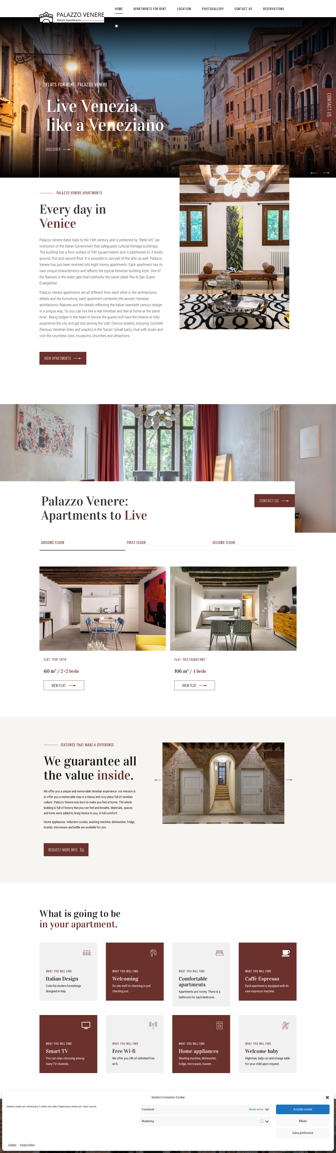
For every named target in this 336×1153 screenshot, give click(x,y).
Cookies (12, 1144)
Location (184, 8)
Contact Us (243, 8)
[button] (327, 1097)
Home (119, 8)
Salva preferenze (302, 1133)
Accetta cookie (302, 1109)
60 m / (61, 671)
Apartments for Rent (150, 8)
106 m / (190, 671)
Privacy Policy (27, 1144)
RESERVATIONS (273, 8)
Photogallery (213, 8)
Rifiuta (303, 1121)
